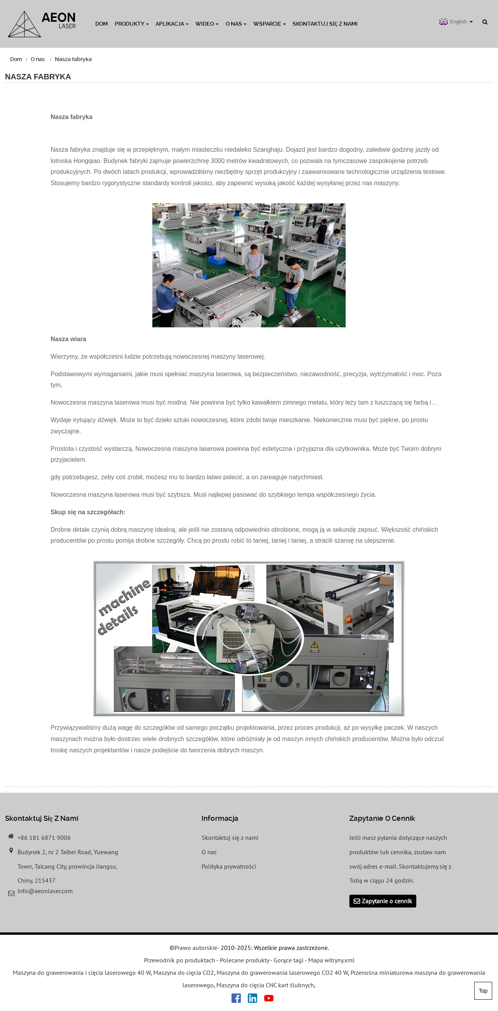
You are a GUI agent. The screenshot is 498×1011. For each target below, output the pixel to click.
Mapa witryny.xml (331, 960)
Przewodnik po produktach (179, 960)
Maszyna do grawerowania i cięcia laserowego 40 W (82, 973)
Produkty (132, 24)
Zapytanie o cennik (387, 901)
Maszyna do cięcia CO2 (183, 973)
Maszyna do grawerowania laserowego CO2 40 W (282, 973)
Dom (101, 24)
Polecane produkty (244, 960)
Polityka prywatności (229, 866)
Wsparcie (269, 24)
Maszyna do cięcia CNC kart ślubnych (265, 985)
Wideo (206, 24)
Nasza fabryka (73, 59)
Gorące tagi (288, 960)
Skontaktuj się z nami (325, 24)
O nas (236, 24)
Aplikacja (172, 24)
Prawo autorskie (196, 948)
